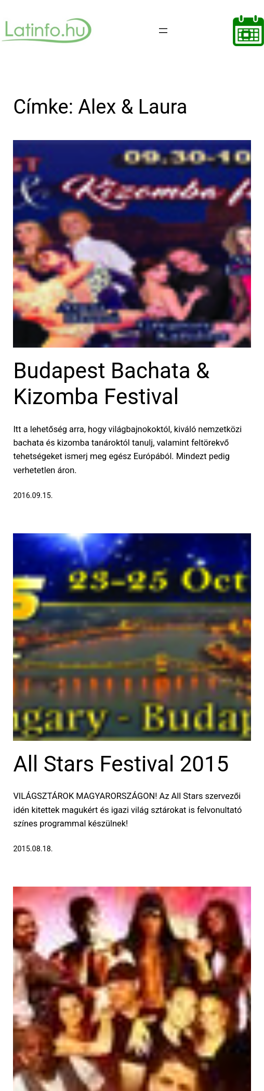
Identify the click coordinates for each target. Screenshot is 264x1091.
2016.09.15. (32, 495)
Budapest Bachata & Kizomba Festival (111, 383)
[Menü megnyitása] (163, 30)
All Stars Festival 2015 (121, 764)
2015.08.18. (32, 849)
